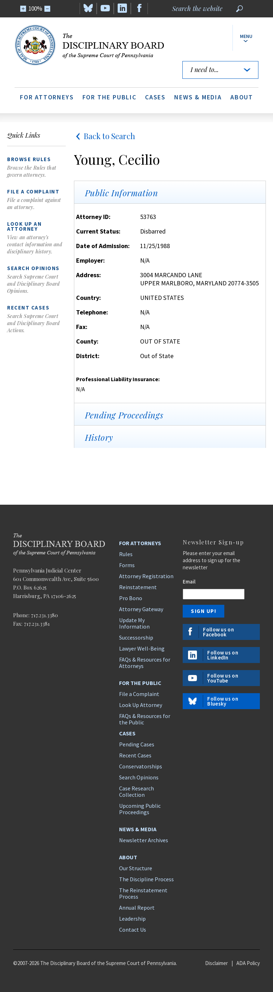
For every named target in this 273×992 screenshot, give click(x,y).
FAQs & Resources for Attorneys (144, 662)
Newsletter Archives (143, 840)
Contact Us (132, 929)
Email (189, 581)
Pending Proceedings (124, 415)
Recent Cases (135, 755)
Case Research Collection (136, 791)
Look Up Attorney (140, 705)
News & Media (198, 97)
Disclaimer (216, 963)
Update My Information (134, 623)
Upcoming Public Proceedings (140, 808)
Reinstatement (138, 587)
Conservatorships (140, 766)
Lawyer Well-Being (142, 648)
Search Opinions (139, 777)
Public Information (121, 192)
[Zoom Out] (47, 8)
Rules (126, 554)
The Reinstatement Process (143, 893)
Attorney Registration (146, 576)
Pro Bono (130, 598)
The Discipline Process (146, 879)
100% (35, 8)
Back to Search (104, 136)
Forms (127, 565)
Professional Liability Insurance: (118, 379)
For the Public (109, 97)
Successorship (136, 637)
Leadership (132, 918)
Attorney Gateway (141, 609)
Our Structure (135, 868)
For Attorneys (47, 97)
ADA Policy (248, 963)
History (99, 437)
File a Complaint (139, 694)
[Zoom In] (23, 8)
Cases (155, 97)
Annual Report (137, 907)
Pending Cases (136, 744)
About (241, 97)
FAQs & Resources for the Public (144, 719)
